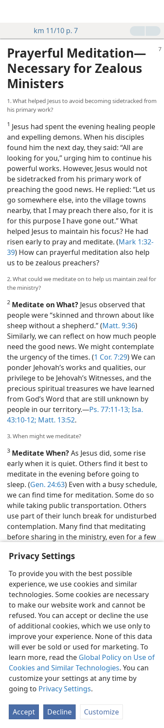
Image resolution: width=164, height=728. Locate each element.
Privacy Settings (64, 689)
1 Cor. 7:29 (110, 357)
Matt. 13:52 (55, 420)
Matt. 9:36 (118, 325)
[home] (13, 11)
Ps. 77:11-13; (109, 409)
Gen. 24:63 (47, 484)
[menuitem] (13, 11)
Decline (59, 712)
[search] (153, 11)
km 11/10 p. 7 (51, 30)
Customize (101, 712)
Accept (24, 712)
